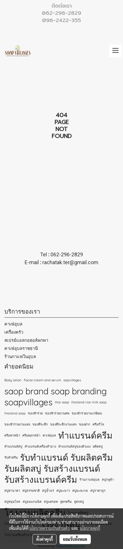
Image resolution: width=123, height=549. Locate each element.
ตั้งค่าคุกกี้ (44, 539)
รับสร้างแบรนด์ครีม (40, 479)
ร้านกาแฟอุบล (89, 480)
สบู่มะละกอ (80, 491)
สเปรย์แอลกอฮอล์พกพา (26, 340)
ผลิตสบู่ (98, 446)
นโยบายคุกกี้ (90, 528)
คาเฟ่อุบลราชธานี (21, 348)
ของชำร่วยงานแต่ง (17, 424)
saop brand (26, 391)
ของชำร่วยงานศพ (57, 413)
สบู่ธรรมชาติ (31, 491)
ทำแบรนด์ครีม (85, 435)
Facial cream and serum (42, 380)
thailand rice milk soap (88, 402)
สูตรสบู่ (79, 502)
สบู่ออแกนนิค (32, 502)
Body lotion (12, 380)
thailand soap (15, 413)
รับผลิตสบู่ (22, 468)
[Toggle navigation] (115, 50)
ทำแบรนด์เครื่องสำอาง (40, 446)
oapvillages (72, 380)
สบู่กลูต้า (108, 480)
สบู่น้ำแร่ (48, 491)
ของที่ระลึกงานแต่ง (63, 424)
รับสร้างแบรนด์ (72, 468)
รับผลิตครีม (91, 457)
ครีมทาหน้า (12, 435)
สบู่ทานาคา (12, 491)
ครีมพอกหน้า (31, 435)
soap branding (79, 391)
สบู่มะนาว (63, 491)
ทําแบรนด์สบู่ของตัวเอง (74, 446)
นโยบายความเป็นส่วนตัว (49, 528)
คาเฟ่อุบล (13, 324)
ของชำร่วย (35, 413)
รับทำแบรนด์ (44, 457)
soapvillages (28, 402)
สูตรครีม (66, 502)
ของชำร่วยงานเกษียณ (87, 413)
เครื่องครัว (13, 332)
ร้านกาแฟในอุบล (20, 356)
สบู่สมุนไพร (12, 502)
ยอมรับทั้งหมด (75, 539)
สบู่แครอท (51, 502)
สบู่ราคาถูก (98, 491)
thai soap (62, 402)
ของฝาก (84, 424)
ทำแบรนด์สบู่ (13, 446)
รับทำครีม (11, 457)
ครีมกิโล (98, 424)
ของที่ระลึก (40, 424)
